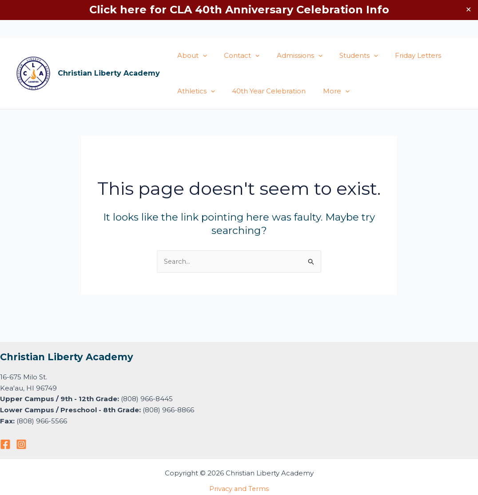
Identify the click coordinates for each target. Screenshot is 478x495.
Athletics (194, 91)
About (190, 55)
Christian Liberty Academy (109, 73)
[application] (201, 55)
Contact (236, 55)
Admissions (290, 55)
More (327, 91)
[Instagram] (21, 444)
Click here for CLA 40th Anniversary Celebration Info (239, 9)
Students (346, 55)
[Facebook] (5, 444)
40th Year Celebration (263, 91)
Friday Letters (401, 55)
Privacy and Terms (239, 488)
